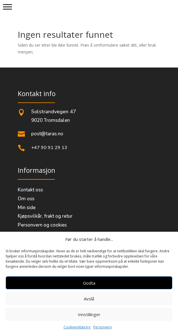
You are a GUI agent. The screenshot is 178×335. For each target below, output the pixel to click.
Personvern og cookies (42, 225)
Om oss (26, 198)
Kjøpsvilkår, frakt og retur (45, 216)
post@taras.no (47, 133)
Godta (89, 283)
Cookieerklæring (77, 327)
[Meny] (7, 6)
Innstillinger (89, 314)
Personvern (102, 327)
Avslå (89, 299)
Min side (26, 207)
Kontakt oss (30, 190)
